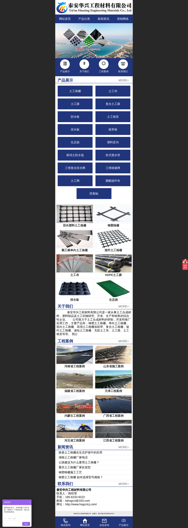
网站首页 (65, 18)
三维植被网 (113, 168)
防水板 (75, 116)
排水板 (75, 129)
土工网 (75, 180)
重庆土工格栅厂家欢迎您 (75, 467)
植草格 (113, 129)
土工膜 (75, 103)
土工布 (113, 91)
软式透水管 (113, 155)
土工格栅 (75, 91)
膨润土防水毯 (75, 155)
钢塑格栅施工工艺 (70, 472)
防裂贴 (94, 193)
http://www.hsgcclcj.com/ (81, 504)
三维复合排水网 (75, 168)
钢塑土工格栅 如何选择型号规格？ (81, 477)
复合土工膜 (113, 103)
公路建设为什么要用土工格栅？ (79, 462)
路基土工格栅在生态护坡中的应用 (80, 452)
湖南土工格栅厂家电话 (73, 457)
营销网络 (123, 18)
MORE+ (123, 80)
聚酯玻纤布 (113, 180)
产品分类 (84, 18)
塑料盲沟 (113, 142)
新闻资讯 (103, 18)
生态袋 (75, 142)
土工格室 (113, 116)
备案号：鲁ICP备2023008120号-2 (103, 513)
